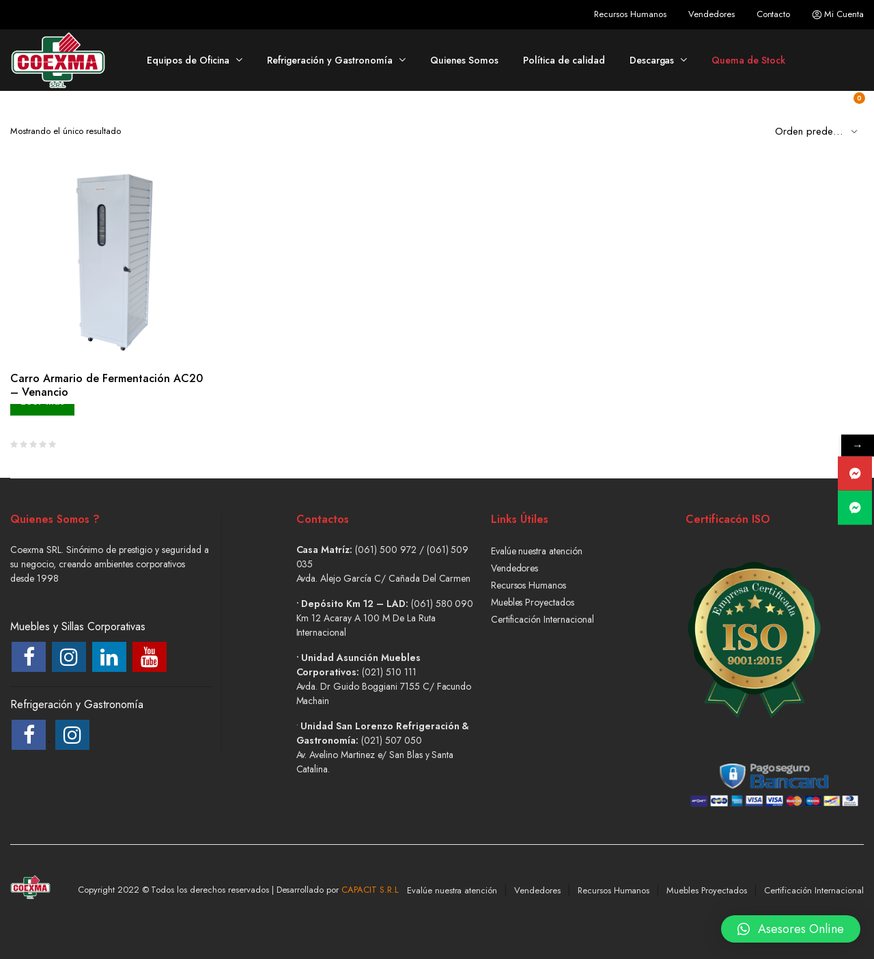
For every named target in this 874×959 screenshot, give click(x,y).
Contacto (774, 14)
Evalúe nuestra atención (536, 551)
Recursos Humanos (630, 14)
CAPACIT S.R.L (370, 889)
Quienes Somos (464, 60)
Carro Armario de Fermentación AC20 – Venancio (106, 384)
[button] (790, 921)
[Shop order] (819, 130)
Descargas (652, 60)
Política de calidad (563, 60)
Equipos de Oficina (188, 60)
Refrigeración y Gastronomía (329, 60)
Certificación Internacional (542, 619)
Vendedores (711, 14)
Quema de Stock (748, 60)
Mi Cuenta (838, 14)
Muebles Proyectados (532, 602)
